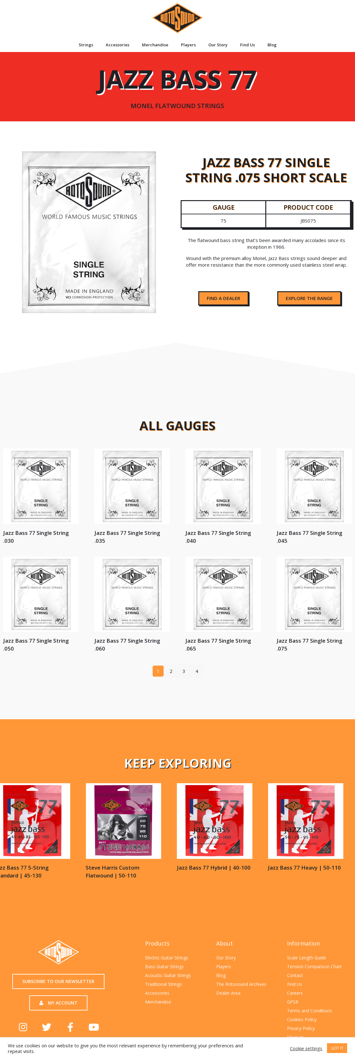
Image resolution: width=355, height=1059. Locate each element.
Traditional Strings (163, 984)
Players (188, 45)
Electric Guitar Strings (166, 958)
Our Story (218, 45)
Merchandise (155, 45)
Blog (272, 45)
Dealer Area (228, 993)
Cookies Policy (302, 1019)
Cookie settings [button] (306, 1048)
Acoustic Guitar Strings (168, 975)
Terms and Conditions (309, 1011)
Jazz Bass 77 (177, 85)
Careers (295, 993)
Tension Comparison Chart (314, 966)
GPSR (292, 1002)
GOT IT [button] (337, 1048)
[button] (223, 298)
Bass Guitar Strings (164, 966)
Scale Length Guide (306, 958)
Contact (295, 975)
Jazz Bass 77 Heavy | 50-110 (56, 867)
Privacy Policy (301, 1028)
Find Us (247, 45)
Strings (86, 45)
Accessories (117, 45)
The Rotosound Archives (241, 984)
